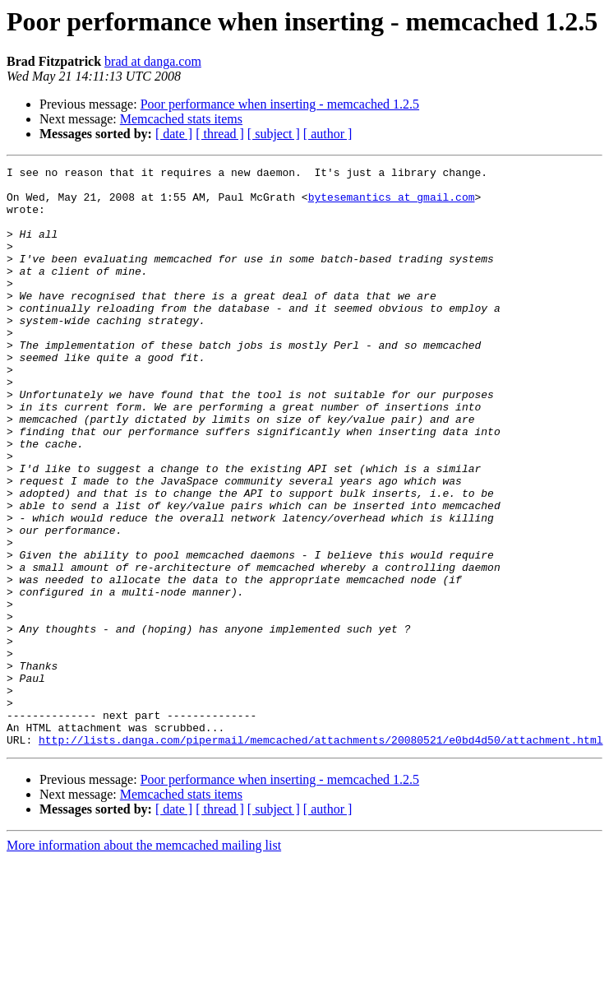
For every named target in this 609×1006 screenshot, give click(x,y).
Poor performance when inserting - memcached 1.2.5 (280, 104)
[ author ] (328, 134)
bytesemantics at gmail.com (391, 204)
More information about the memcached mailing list (144, 961)
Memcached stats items (181, 119)
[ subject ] (273, 134)
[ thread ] (220, 134)
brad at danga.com (152, 61)
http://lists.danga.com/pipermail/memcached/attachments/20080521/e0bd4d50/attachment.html (320, 855)
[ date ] (173, 134)
